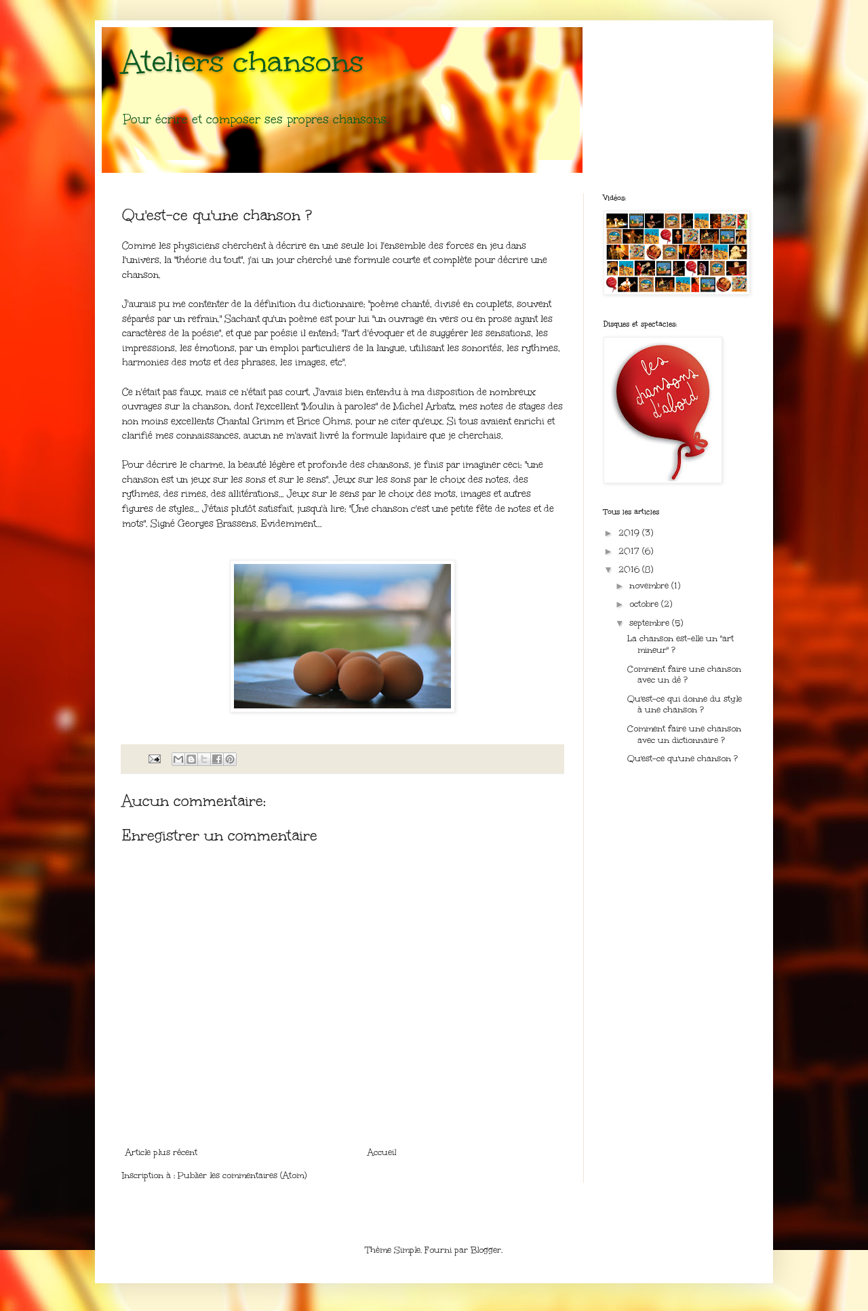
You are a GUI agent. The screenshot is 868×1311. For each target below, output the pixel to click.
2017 (630, 551)
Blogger (486, 1250)
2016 (630, 569)
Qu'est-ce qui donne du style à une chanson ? (684, 704)
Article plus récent (161, 1152)
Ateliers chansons (242, 61)
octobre (645, 604)
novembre (650, 585)
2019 (630, 532)
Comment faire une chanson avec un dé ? (684, 675)
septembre (650, 623)
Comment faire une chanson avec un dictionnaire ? (684, 734)
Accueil (382, 1152)
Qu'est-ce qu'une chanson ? (682, 758)
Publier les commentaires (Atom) (242, 1175)
